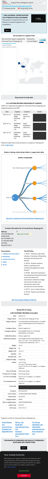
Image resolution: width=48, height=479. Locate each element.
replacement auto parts (11, 254)
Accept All (24, 476)
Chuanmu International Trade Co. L (22, 434)
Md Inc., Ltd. (19, 422)
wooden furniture (9, 259)
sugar (5, 262)
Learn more (9, 145)
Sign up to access (23, 234)
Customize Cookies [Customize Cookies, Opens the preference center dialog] (24, 471)
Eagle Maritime (7, 431)
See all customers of (25, 218)
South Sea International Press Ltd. (22, 427)
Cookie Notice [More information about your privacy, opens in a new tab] (11, 468)
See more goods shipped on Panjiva (24, 300)
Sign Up (7, 30)
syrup (5, 264)
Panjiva (6, 2)
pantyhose (6, 256)
